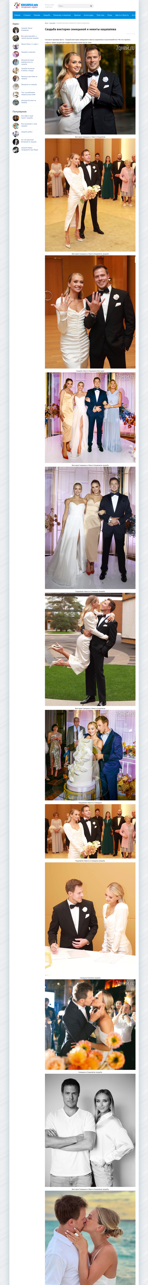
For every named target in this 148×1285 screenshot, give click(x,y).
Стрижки (27, 15)
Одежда (77, 15)
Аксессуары (88, 15)
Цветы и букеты (122, 15)
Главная (17, 15)
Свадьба (46, 15)
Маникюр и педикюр (62, 15)
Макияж (37, 15)
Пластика (100, 15)
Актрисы (135, 15)
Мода (109, 15)
